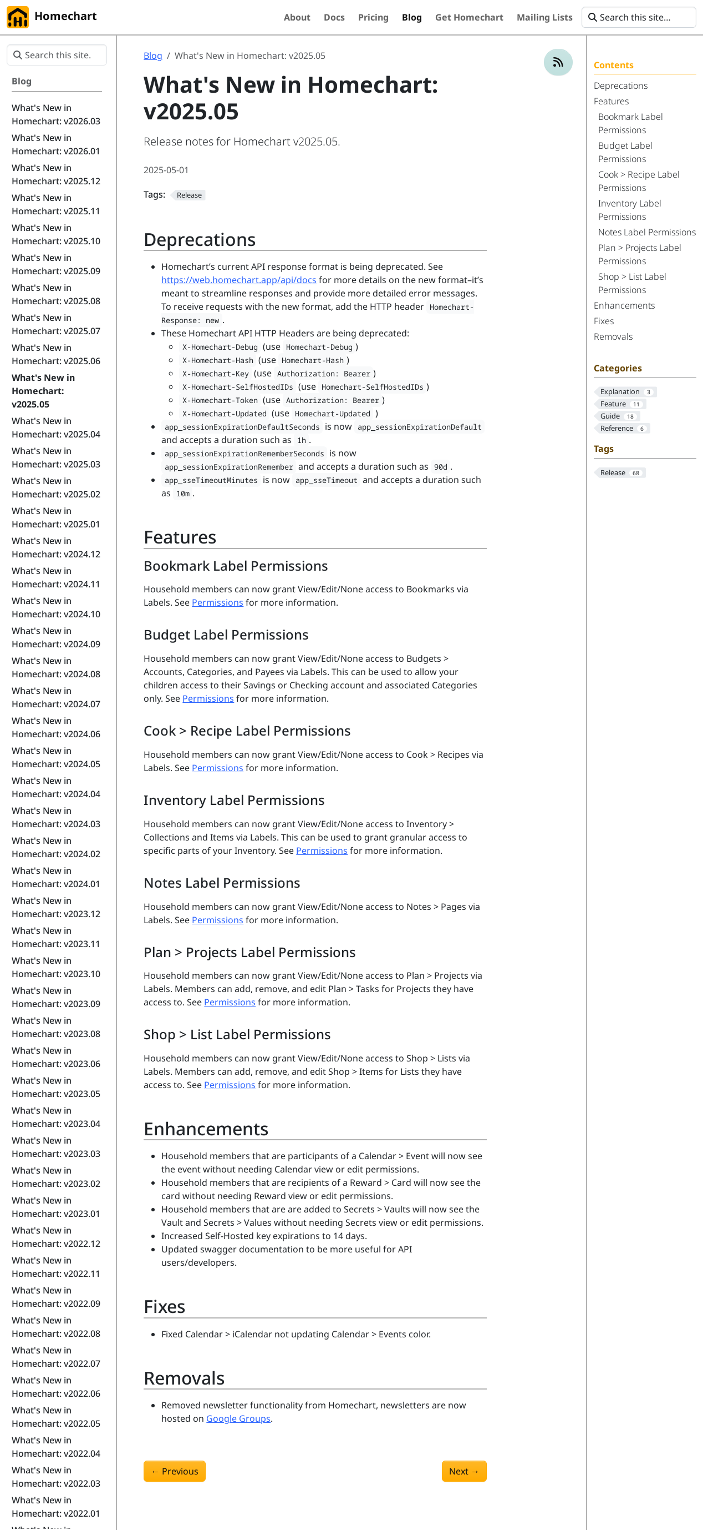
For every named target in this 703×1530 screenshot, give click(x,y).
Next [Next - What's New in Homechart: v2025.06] (464, 1471)
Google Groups (238, 1418)
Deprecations (621, 85)
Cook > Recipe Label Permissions (639, 181)
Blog (153, 55)
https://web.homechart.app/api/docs (239, 280)
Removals (613, 336)
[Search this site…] (639, 17)
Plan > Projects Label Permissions (639, 254)
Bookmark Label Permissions (630, 123)
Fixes (604, 321)
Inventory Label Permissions (629, 210)
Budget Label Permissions (625, 152)
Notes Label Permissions (647, 232)
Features (611, 101)
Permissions (217, 602)
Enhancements (624, 305)
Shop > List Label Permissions (632, 283)
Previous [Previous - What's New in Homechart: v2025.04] (174, 1471)
